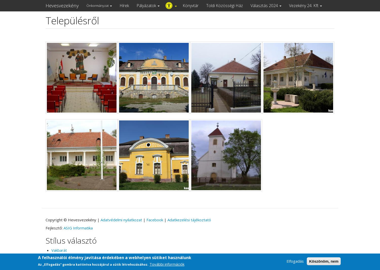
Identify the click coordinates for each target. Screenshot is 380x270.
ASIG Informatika (78, 227)
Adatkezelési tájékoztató (189, 219)
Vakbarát (59, 250)
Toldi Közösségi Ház (224, 5)
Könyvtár (191, 5)
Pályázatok (148, 5)
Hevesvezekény (62, 5)
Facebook (154, 219)
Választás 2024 (266, 5)
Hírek (124, 5)
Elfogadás (295, 261)
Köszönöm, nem (323, 262)
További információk (166, 264)
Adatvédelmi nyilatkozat (121, 219)
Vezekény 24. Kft (305, 5)
